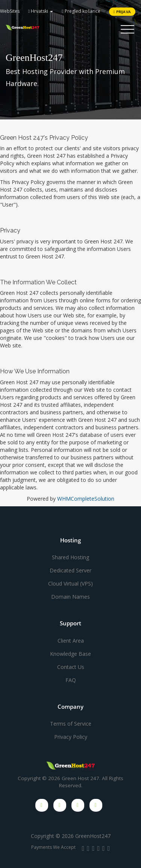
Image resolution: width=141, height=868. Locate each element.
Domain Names (70, 596)
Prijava (122, 11)
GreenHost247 (93, 835)
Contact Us (70, 666)
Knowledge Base (70, 653)
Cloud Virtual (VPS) (70, 583)
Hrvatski (40, 11)
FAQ (70, 680)
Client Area (71, 640)
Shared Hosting (70, 557)
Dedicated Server (70, 570)
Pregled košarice (81, 11)
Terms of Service (70, 723)
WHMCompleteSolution (85, 498)
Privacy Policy (70, 736)
